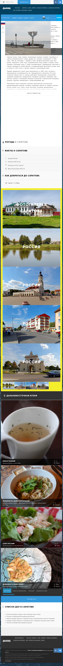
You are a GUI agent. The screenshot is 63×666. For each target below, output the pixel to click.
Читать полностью (34, 93)
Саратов (32, 18)
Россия (26, 18)
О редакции (8, 661)
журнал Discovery (6, 642)
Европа (20, 18)
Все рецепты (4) (31, 599)
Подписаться (24, 2)
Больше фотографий (55, 369)
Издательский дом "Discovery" (6, 9)
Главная (14, 18)
